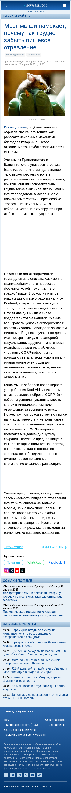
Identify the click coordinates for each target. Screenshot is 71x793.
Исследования (15, 54)
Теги (6, 719)
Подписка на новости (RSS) (21, 724)
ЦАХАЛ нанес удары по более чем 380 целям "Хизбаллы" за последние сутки (34, 652)
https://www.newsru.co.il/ (20, 586)
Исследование (15, 127)
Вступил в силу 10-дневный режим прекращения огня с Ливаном (31, 661)
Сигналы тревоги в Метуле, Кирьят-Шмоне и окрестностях (32, 679)
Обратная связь (55, 719)
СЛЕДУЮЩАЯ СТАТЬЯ (52, 547)
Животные (33, 54)
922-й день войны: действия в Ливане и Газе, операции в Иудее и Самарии (35, 670)
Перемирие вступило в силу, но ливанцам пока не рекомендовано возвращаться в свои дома (29, 634)
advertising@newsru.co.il (31, 734)
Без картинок (57, 724)
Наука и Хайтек (16, 16)
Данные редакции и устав (20, 729)
